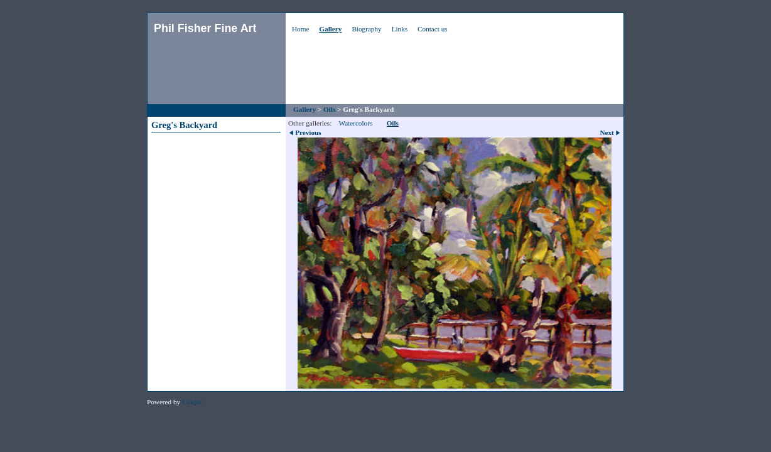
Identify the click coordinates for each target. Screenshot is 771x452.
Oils (329, 109)
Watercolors (355, 123)
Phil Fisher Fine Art (205, 28)
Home (300, 29)
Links (399, 29)
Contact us (433, 29)
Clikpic (192, 402)
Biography (366, 29)
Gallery (330, 29)
